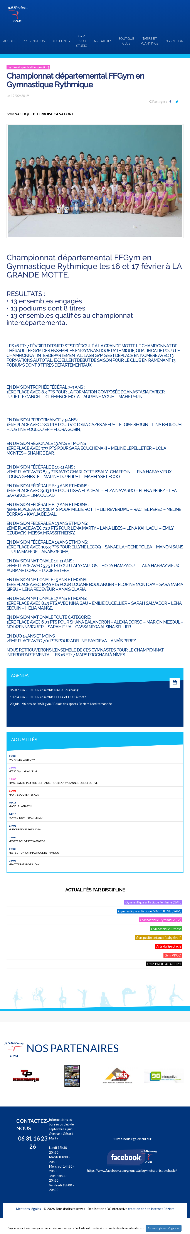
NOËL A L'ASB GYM (95, 804)
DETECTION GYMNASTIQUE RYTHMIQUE (95, 850)
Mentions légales (28, 1209)
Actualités (103, 41)
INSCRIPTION (174, 41)
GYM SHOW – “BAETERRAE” (95, 815)
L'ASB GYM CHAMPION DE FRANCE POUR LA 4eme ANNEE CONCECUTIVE (95, 780)
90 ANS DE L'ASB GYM (95, 757)
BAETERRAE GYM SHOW (95, 862)
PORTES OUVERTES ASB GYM (95, 839)
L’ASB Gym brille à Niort (95, 769)
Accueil (9, 41)
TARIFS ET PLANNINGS (149, 41)
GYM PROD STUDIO (81, 41)
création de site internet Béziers (151, 1209)
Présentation (34, 41)
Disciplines (61, 41)
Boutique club (126, 41)
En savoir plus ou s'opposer (163, 1228)
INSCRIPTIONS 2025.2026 (95, 827)
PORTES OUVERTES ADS (95, 792)
